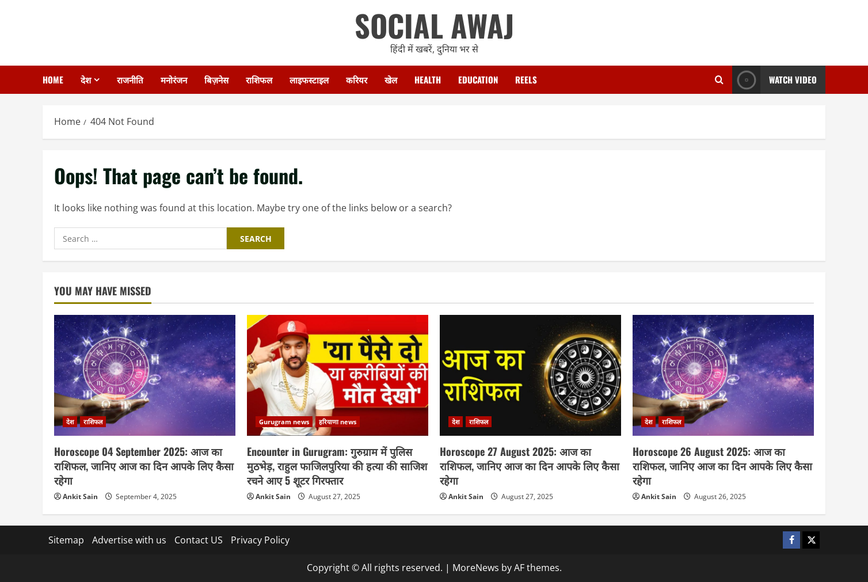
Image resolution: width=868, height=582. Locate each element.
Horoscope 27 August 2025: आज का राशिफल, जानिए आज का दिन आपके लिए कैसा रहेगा (529, 466)
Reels (526, 79)
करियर (356, 79)
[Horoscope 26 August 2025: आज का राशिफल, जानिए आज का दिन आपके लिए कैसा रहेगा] (723, 375)
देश (86, 79)
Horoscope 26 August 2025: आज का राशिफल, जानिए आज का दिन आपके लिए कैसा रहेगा (722, 466)
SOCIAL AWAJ (434, 25)
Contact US (198, 540)
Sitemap (66, 540)
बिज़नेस (216, 79)
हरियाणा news (337, 421)
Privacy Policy (260, 540)
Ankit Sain (80, 496)
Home (53, 79)
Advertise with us (129, 540)
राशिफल (259, 79)
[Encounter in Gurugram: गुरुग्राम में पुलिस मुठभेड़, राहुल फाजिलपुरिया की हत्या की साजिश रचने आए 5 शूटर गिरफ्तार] (337, 375)
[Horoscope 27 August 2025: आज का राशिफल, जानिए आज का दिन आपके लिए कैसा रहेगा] (530, 375)
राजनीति (130, 79)
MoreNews (475, 567)
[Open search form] (719, 80)
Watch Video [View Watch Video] (774, 80)
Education (478, 79)
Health (427, 79)
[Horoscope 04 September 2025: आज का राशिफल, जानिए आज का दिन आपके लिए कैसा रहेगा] (144, 375)
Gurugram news (284, 421)
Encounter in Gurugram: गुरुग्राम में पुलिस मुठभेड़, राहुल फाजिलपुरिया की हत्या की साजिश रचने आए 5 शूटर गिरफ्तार (337, 466)
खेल (390, 79)
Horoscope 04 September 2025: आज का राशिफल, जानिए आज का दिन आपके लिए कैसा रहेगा (144, 466)
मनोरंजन (174, 79)
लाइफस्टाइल (309, 79)
